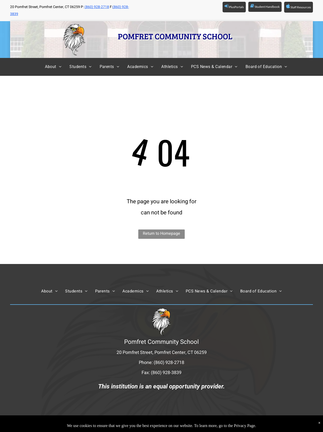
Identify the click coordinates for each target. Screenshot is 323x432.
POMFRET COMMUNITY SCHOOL (175, 36)
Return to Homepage (161, 233)
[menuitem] (48, 66)
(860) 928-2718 (97, 7)
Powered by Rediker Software (220, 423)
